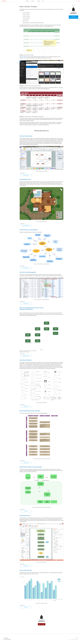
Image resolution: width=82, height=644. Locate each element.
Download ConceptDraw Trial (73, 17)
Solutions (32, 1)
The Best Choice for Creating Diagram (28, 229)
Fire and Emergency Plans (26, 225)
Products (27, 1)
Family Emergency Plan (25, 179)
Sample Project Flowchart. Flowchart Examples (31, 467)
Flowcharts (25, 511)
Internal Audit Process (25, 515)
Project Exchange (25, 303)
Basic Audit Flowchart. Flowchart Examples (30, 410)
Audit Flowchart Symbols (25, 360)
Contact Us (76, 637)
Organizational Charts (26, 355)
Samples (38, 1)
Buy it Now (41, 624)
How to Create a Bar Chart (26, 570)
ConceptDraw (3, 1)
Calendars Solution (23, 56)
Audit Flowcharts (26, 406)
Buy (43, 1)
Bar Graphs (25, 607)
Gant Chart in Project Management (28, 272)
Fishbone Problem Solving (26, 136)
